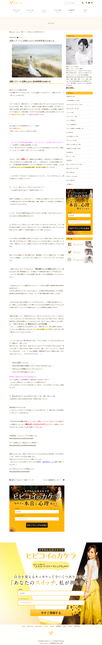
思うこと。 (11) (70, 156)
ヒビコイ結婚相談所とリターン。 (53, 480)
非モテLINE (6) (70, 172)
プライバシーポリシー (45, 643)
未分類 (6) (69, 160)
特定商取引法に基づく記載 (56, 643)
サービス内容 (57, 11)
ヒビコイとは (30, 11)
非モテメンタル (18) (71, 176)
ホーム (23, 626)
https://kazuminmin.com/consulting (19, 471)
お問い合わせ (77, 626)
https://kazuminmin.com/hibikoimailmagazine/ (22, 445)
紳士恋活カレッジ (48, 462)
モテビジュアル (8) (71, 140)
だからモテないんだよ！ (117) (74, 104)
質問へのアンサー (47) (72, 168)
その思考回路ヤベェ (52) (72, 100)
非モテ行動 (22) (70, 180)
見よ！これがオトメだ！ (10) (74, 164)
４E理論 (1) (69, 184)
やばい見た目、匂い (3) (72, 108)
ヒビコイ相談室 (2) (71, 124)
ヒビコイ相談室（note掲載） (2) (74, 128)
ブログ (85, 11)
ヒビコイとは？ (38, 626)
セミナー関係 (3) (70, 120)
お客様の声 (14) (70, 96)
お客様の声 (71, 11)
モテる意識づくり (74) (72, 136)
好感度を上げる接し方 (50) (73, 148)
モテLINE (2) (69, 132)
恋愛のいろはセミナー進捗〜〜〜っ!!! (21, 480)
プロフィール (16, 11)
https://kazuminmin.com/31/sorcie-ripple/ (21, 438)
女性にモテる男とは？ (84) (73, 144)
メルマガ (70, 626)
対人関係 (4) (69, 152)
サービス (52, 626)
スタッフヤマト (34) (71, 116)
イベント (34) (70, 112)
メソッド (44, 11)
